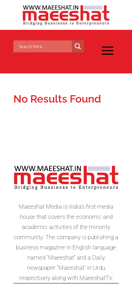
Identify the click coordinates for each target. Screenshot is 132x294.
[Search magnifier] (78, 46)
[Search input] (44, 46)
